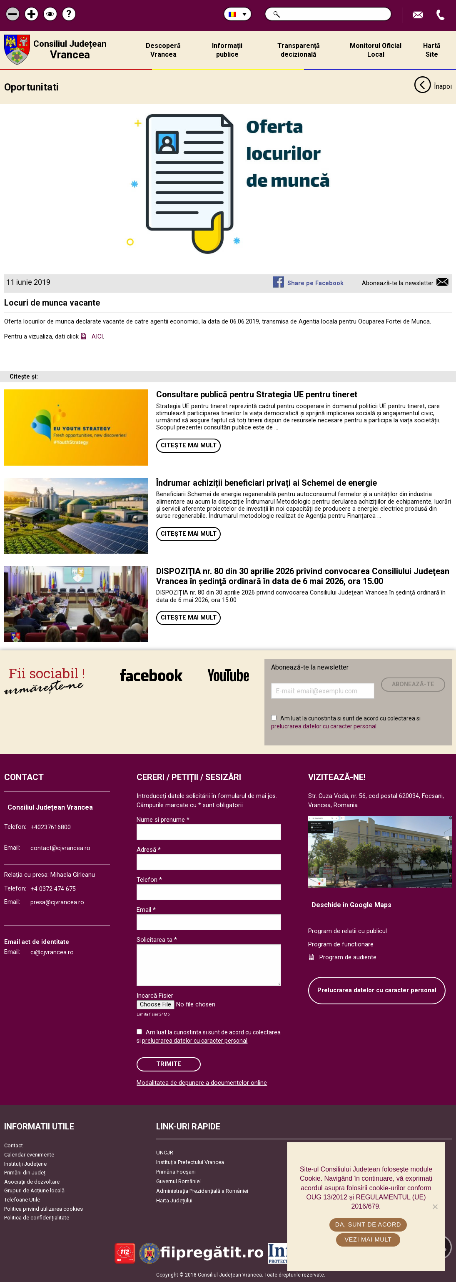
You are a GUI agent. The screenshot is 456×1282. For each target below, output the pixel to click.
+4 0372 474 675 (53, 889)
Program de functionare (341, 944)
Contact (13, 1145)
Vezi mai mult (367, 1239)
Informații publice (227, 50)
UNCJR (164, 1152)
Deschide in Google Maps (351, 905)
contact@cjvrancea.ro (60, 847)
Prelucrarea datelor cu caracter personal (376, 989)
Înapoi (433, 87)
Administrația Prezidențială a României (202, 1191)
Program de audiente (347, 957)
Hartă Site (432, 50)
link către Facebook (151, 675)
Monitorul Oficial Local (375, 50)
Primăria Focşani (176, 1172)
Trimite (168, 1063)
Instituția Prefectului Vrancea (190, 1162)
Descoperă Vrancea (163, 50)
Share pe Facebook (315, 282)
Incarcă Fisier (155, 995)
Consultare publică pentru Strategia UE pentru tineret (257, 394)
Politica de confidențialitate (36, 1217)
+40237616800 (50, 827)
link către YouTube (228, 675)
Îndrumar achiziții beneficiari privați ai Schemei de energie (266, 483)
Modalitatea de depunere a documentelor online (202, 1082)
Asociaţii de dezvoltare (32, 1181)
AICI (97, 336)
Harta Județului (174, 1200)
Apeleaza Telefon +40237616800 (441, 15)
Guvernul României (178, 1181)
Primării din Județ (24, 1172)
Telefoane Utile (22, 1200)
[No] (435, 1206)
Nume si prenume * (163, 819)
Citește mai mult (189, 445)
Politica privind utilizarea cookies (43, 1208)
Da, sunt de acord (368, 1224)
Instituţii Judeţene (25, 1163)
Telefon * (149, 879)
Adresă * (149, 849)
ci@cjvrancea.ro (52, 952)
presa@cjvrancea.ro (57, 902)
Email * (146, 909)
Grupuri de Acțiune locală (34, 1190)
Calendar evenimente (29, 1154)
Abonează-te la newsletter (398, 282)
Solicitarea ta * (157, 939)
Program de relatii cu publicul (347, 931)
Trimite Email (419, 15)
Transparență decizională (298, 50)
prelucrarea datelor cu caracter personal (323, 726)
